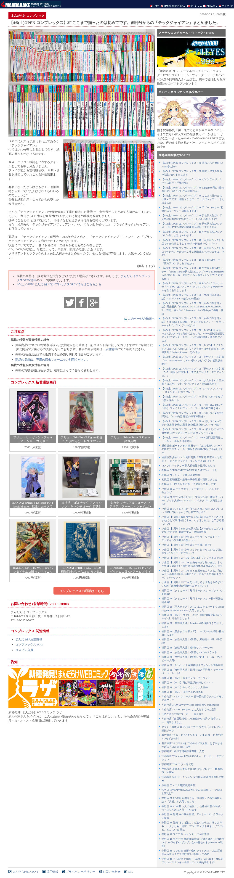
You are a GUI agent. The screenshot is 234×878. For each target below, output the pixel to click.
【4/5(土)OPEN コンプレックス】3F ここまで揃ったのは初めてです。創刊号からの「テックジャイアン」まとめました (193, 199)
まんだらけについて (25, 871)
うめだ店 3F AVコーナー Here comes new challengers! (190, 704)
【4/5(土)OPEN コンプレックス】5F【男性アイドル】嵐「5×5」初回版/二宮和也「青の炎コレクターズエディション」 (193, 372)
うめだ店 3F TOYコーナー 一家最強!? (182, 714)
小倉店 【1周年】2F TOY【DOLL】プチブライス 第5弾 (192, 557)
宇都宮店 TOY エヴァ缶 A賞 (177, 764)
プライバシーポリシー (80, 871)
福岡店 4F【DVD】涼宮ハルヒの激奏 (182, 691)
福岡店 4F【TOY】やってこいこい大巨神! (185, 687)
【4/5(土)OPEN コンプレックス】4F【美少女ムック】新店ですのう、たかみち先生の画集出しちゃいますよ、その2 (193, 252)
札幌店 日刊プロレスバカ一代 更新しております (189, 484)
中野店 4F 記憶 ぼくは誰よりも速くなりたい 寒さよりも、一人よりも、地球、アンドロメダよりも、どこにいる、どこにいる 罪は (193, 826)
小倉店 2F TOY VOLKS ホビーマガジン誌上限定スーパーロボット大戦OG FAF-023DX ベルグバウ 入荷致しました (192, 500)
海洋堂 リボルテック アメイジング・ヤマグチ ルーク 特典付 (81, 504)
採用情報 (52, 871)
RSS (130, 871)
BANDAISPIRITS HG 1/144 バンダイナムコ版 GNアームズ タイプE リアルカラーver (130, 571)
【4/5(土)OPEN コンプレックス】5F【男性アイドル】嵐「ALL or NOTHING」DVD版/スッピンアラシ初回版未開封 (193, 360)
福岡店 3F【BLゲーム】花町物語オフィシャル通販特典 (192, 665)
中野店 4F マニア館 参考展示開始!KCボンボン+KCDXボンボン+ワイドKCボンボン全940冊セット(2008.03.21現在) (193, 842)
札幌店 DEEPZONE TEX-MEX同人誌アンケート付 (189, 470)
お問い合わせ (111, 871)
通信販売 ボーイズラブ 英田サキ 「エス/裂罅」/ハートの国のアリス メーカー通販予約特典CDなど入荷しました (192, 449)
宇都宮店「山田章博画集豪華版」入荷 (183, 751)
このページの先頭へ (139, 318)
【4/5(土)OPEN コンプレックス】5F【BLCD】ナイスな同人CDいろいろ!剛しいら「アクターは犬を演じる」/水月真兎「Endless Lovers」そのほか (193, 349)
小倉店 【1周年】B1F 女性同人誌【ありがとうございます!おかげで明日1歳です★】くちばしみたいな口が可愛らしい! (193, 520)
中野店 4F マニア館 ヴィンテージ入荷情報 (185, 834)
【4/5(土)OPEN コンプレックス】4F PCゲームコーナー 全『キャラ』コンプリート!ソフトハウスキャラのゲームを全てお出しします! (192, 287)
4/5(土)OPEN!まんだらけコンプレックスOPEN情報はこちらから (59, 284)
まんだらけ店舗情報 (28, 639)
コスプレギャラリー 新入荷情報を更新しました (188, 465)
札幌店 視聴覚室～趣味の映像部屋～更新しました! (190, 479)
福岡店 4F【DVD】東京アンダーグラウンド (186, 678)
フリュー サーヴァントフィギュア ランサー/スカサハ (33, 439)
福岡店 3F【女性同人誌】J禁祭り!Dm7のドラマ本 (189, 652)
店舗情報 (111, 349)
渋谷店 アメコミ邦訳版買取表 (178, 785)
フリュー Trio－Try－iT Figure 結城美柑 (130, 439)
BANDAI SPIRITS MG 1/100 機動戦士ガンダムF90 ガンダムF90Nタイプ (81, 571)
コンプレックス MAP (29, 644)
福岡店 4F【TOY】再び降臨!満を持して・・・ (187, 682)
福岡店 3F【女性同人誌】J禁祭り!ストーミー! (187, 647)
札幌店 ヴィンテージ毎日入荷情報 (181, 474)
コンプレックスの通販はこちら (81, 591)
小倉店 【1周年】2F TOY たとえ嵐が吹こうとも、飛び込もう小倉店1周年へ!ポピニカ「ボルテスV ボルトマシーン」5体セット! (193, 574)
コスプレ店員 (24, 650)
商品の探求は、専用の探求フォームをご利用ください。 (52, 359)
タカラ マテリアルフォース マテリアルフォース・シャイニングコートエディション (130, 506)
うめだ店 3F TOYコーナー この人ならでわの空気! (189, 709)
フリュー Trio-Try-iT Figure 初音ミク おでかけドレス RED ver (81, 439)
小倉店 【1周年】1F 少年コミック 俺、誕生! (186, 544)
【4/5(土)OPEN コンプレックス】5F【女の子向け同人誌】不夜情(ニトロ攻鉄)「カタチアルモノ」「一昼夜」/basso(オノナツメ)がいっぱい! (193, 322)
